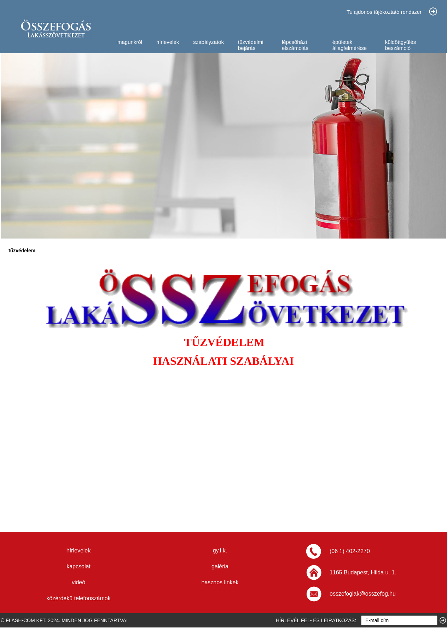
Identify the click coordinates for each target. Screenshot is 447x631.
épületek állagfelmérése (349, 45)
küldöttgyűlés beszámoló (400, 45)
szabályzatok (208, 42)
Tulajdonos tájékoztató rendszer (384, 12)
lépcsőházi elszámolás (295, 45)
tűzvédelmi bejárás (250, 45)
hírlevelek (167, 42)
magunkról (129, 42)
